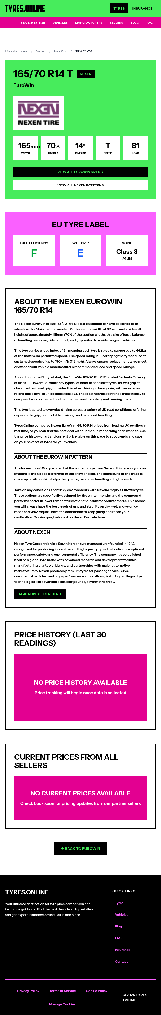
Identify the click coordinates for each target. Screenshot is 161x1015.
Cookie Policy (97, 991)
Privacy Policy (28, 991)
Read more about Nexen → (40, 594)
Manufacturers (88, 23)
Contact (121, 961)
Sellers (116, 23)
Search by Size (33, 23)
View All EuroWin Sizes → (80, 172)
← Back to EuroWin (80, 848)
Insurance (142, 8)
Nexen (41, 51)
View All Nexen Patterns (80, 185)
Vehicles (60, 23)
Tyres (119, 8)
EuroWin (60, 51)
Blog (135, 23)
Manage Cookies (62, 1004)
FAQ (150, 23)
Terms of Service (62, 991)
